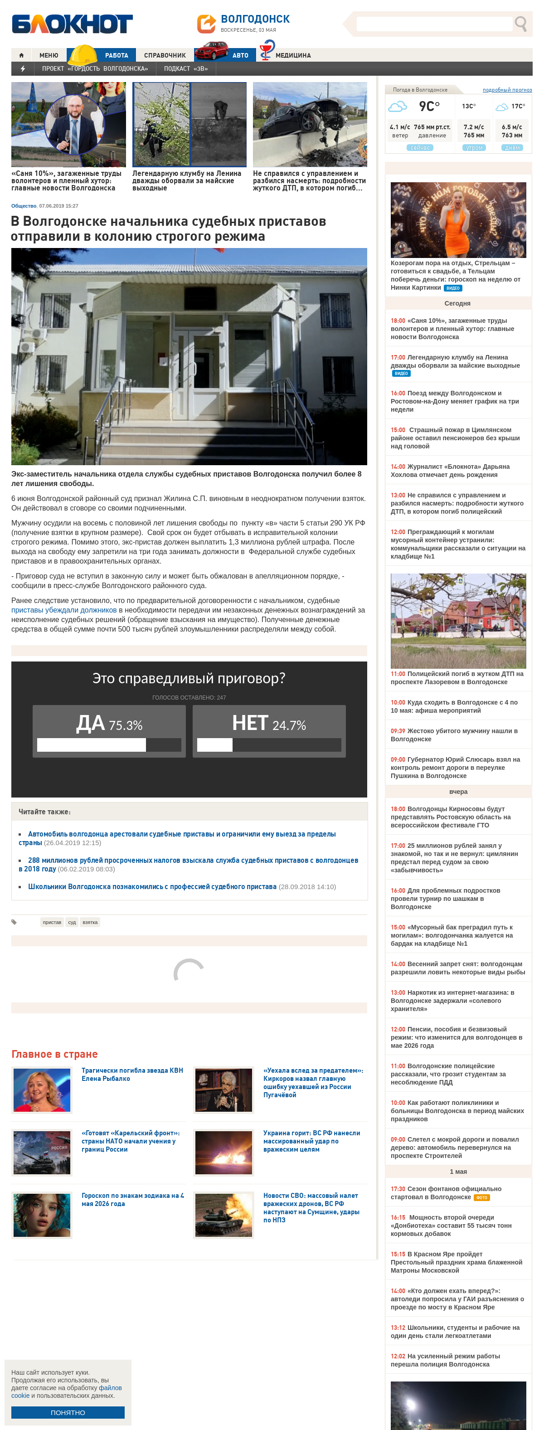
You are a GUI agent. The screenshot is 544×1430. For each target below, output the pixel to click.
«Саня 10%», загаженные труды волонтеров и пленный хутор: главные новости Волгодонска (453, 328)
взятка (90, 922)
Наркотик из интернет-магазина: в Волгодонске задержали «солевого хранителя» (453, 1000)
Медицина (285, 54)
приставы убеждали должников (64, 610)
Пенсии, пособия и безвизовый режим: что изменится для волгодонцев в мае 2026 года (457, 1037)
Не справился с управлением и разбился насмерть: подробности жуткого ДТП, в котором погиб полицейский (457, 503)
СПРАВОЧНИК (165, 55)
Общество (23, 206)
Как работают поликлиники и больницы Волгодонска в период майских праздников (457, 1111)
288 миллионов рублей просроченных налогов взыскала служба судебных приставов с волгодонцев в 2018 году (188, 864)
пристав (52, 922)
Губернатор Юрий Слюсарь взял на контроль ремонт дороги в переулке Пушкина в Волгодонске (455, 767)
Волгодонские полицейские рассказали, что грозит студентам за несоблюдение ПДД (448, 1074)
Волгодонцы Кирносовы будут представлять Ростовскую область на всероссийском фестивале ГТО (451, 817)
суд (72, 922)
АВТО (221, 55)
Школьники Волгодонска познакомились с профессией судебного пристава (152, 886)
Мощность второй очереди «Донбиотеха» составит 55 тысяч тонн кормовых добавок (451, 1225)
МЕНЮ (48, 55)
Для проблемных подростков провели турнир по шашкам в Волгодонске (445, 898)
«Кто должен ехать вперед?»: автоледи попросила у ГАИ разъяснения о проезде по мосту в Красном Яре (457, 1299)
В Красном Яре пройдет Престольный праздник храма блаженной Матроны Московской (457, 1262)
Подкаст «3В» (186, 68)
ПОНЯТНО (68, 1412)
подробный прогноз (507, 89)
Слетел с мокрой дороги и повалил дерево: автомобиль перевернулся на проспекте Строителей (455, 1147)
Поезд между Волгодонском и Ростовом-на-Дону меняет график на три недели (455, 401)
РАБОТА (97, 55)
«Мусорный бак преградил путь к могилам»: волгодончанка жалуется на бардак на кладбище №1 (452, 935)
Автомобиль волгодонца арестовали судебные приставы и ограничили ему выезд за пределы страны (177, 838)
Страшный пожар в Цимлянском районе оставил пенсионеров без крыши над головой (455, 438)
